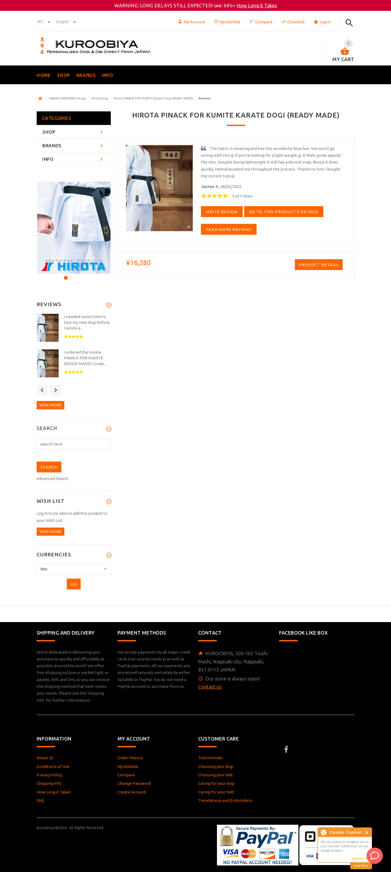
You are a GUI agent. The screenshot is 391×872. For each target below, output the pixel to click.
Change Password (134, 783)
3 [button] (80, 274)
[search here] (74, 443)
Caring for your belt (216, 792)
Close (367, 832)
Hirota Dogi (100, 98)
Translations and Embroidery (225, 800)
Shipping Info (49, 783)
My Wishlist (227, 22)
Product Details (319, 264)
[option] (74, 228)
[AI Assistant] (375, 856)
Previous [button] (42, 390)
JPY (44, 21)
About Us (45, 757)
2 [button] (72, 274)
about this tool (360, 858)
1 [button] (65, 274)
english (66, 21)
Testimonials (210, 757)
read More (361, 865)
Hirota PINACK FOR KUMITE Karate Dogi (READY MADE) (153, 98)
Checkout (293, 22)
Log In (322, 22)
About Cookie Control (323, 832)
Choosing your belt (215, 775)
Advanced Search (52, 478)
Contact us (209, 686)
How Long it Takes (257, 5)
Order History (130, 757)
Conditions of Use (53, 766)
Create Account (132, 792)
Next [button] (55, 390)
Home (40, 98)
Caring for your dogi (216, 783)
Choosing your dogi (215, 766)
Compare (261, 22)
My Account (191, 22)
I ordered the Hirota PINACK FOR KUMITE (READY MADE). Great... (85, 358)
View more (50, 405)
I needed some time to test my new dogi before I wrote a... (87, 322)
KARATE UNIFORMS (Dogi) (67, 98)
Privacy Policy (49, 775)
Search (47, 428)
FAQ (40, 800)
